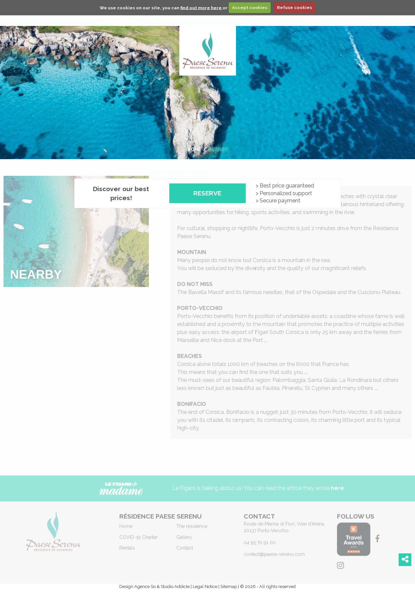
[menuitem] (67, 168)
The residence (113, 168)
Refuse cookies (294, 7)
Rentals (275, 168)
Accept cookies (249, 7)
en (352, 168)
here (337, 491)
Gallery (233, 168)
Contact (318, 168)
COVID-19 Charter (178, 168)
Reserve (207, 193)
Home (67, 168)
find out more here (201, 7)
